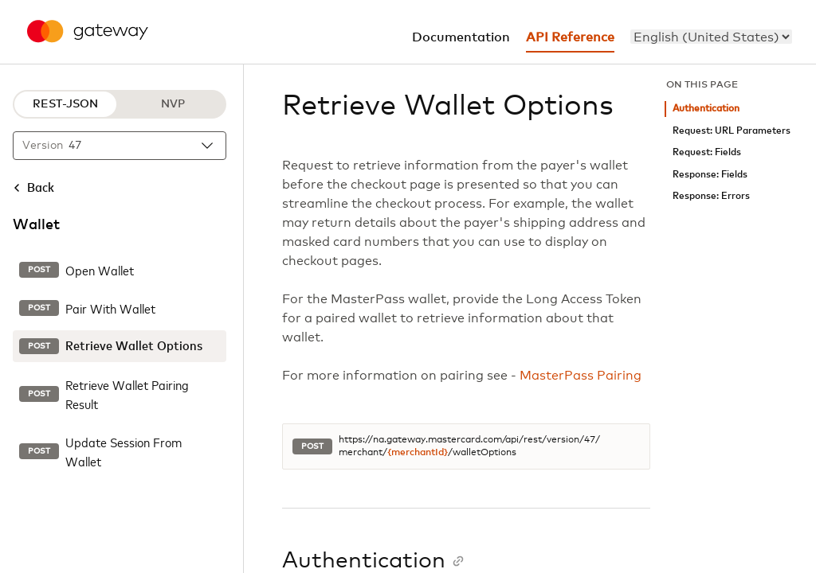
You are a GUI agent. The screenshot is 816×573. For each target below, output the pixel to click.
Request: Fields (707, 152)
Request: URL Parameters (731, 131)
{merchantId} (417, 453)
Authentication (706, 108)
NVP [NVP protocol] (173, 104)
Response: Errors (711, 196)
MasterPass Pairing (580, 375)
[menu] (711, 36)
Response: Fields (710, 175)
